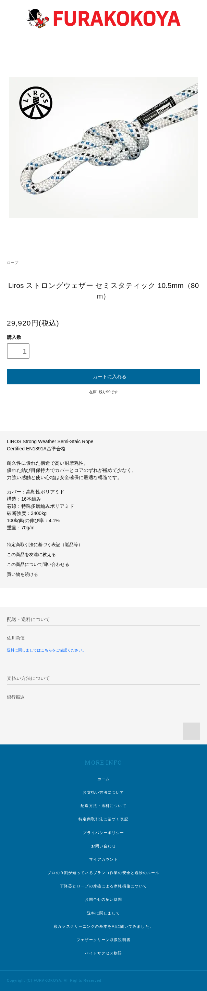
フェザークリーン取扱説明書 (103, 940)
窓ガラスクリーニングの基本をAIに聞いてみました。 (103, 926)
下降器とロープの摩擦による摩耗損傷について (103, 886)
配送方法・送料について (103, 806)
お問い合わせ (103, 846)
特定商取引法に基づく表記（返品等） (45, 544)
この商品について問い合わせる (38, 564)
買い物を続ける (22, 574)
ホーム (103, 779)
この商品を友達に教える (31, 554)
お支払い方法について (103, 792)
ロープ (12, 263)
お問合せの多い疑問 (103, 899)
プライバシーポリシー (103, 833)
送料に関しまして (103, 913)
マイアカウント (103, 859)
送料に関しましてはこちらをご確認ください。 (46, 650)
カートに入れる (103, 376)
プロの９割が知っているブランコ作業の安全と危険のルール (103, 873)
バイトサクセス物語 (103, 953)
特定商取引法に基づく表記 (103, 819)
